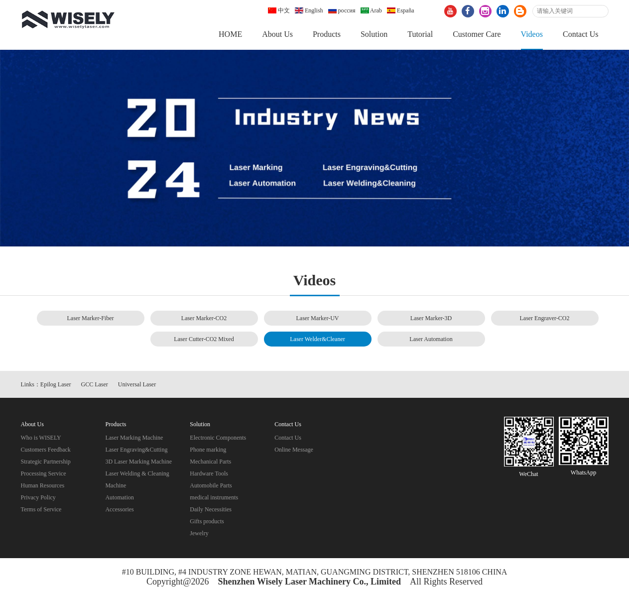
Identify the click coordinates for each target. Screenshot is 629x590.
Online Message (293, 449)
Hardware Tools (209, 473)
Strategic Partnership (46, 461)
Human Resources (43, 485)
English (309, 10)
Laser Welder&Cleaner (317, 339)
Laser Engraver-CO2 (544, 318)
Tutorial (420, 34)
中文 (279, 10)
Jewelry (199, 533)
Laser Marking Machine (134, 437)
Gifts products (207, 521)
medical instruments (214, 497)
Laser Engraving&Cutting (136, 449)
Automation (119, 497)
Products (327, 34)
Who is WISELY (41, 437)
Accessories (119, 509)
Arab (371, 10)
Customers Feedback (46, 449)
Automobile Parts (211, 485)
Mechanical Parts (210, 461)
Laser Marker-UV (317, 318)
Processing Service (43, 473)
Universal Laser (137, 384)
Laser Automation (430, 339)
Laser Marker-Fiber (90, 318)
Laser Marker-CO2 (204, 318)
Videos (532, 34)
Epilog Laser (55, 384)
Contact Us (581, 34)
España (400, 10)
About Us (277, 34)
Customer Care (477, 34)
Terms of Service (41, 509)
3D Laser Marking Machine (138, 461)
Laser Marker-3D (431, 318)
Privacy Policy (38, 497)
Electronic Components (218, 437)
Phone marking (208, 449)
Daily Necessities (211, 509)
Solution (374, 34)
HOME (230, 34)
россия (342, 10)
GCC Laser (94, 384)
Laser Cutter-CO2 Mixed (204, 339)
